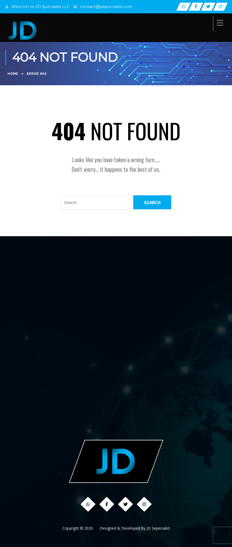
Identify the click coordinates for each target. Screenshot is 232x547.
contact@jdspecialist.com (106, 6)
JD (96, 528)
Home (12, 73)
